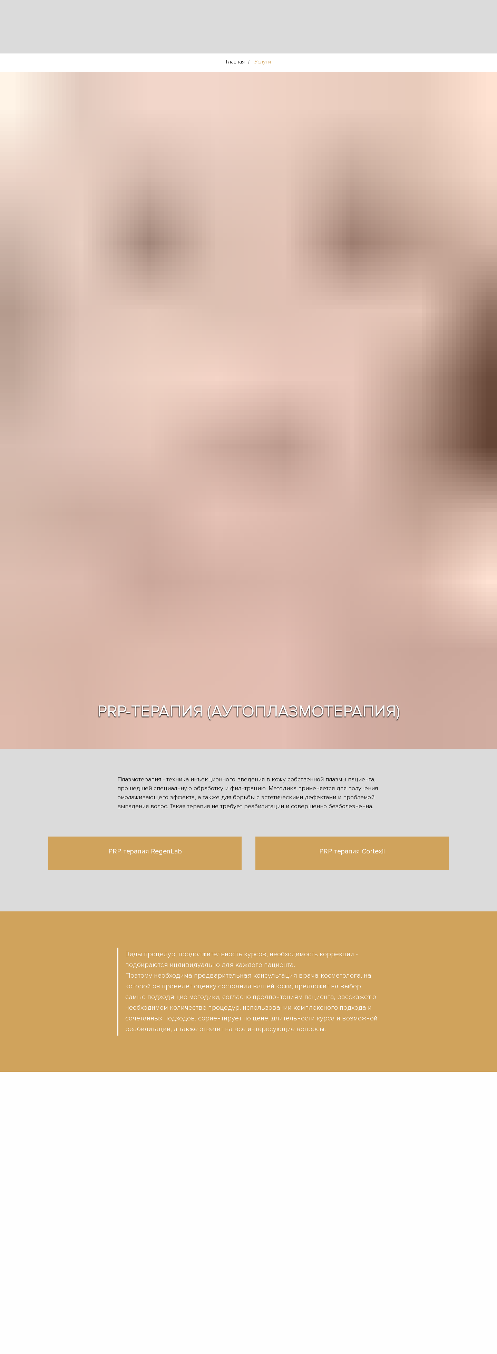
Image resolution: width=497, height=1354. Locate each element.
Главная (235, 62)
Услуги (262, 62)
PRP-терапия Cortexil (352, 851)
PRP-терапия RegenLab (145, 851)
